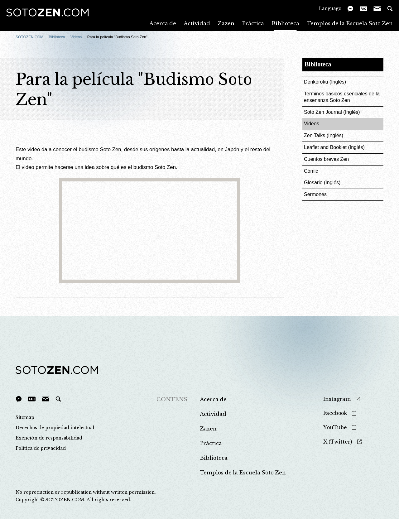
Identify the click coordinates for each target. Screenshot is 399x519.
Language (330, 8)
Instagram (337, 399)
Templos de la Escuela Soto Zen (350, 23)
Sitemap (25, 417)
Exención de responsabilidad (49, 438)
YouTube (335, 427)
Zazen (226, 23)
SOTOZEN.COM (29, 37)
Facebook (335, 413)
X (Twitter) (337, 442)
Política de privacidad (41, 448)
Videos (76, 37)
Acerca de (162, 23)
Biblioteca (285, 23)
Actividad (197, 23)
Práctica (253, 23)
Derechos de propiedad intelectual (55, 427)
